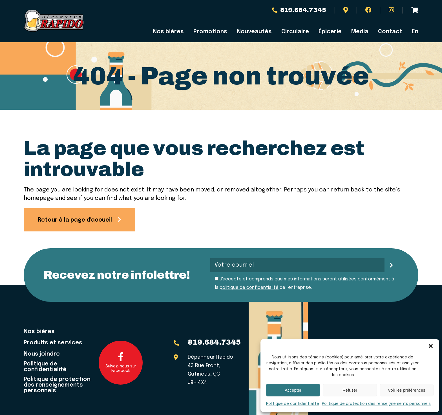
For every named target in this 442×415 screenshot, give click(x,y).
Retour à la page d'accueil (75, 220)
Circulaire (295, 32)
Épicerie (330, 32)
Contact (390, 32)
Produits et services (53, 343)
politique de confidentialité (249, 287)
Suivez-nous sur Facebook (120, 362)
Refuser (349, 390)
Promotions (210, 32)
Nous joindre (42, 354)
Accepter (293, 390)
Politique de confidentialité (292, 404)
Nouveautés (254, 32)
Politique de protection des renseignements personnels (376, 404)
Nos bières (168, 32)
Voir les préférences (406, 390)
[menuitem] (412, 31)
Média (359, 32)
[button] (431, 346)
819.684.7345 (299, 10)
